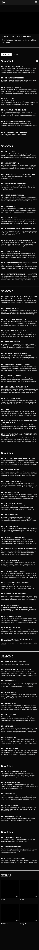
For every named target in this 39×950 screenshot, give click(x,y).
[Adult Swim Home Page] (6, 2)
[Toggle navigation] (36, 2)
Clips (16, 54)
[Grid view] (37, 61)
